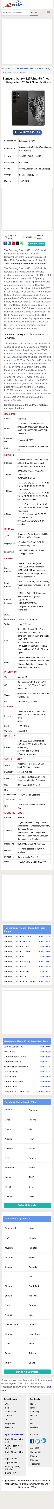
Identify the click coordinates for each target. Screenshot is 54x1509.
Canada (8, 1267)
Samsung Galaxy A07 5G (16, 946)
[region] (28, 41)
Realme (32, 1120)
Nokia (8, 1129)
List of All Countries (27, 1371)
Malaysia (33, 1296)
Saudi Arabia (35, 1286)
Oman (32, 1228)
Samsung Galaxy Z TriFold (16, 951)
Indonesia (10, 1257)
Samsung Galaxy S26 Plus (16, 941)
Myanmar (9, 1248)
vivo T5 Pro (9, 1051)
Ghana (32, 1363)
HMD (31, 1196)
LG (31, 1419)
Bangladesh (11, 1228)
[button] (5, 243)
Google (32, 1158)
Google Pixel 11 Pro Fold (16, 1091)
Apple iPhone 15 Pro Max (14, 1453)
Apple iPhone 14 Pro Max (14, 1440)
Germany (33, 1305)
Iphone (8, 1109)
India (31, 1276)
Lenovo (8, 1177)
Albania (32, 1324)
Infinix (32, 1148)
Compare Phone (36, 243)
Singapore (10, 1286)
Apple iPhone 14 (12, 1462)
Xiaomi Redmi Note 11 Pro (13, 1447)
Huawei (32, 1139)
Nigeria (32, 1238)
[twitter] (37, 1443)
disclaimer (35, 1464)
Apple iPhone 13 (12, 1459)
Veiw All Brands (27, 1205)
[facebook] (32, 1443)
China (8, 1343)
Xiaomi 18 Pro (10, 1086)
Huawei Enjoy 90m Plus (15, 1066)
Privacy (33, 1456)
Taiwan (32, 1353)
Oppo (7, 1120)
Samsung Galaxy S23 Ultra (12, 1467)
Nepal (32, 1257)
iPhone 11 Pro (11, 1473)
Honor (32, 1167)
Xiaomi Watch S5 (12, 1061)
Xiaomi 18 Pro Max (13, 1081)
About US (34, 1448)
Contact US (35, 1452)
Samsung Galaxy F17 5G (16, 971)
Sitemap (34, 1460)
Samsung (33, 1110)
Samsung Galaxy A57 (14, 956)
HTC (7, 1158)
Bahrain (8, 1334)
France (8, 1353)
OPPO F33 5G (10, 1076)
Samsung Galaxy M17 (14, 976)
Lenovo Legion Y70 (13, 1046)
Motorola (9, 1167)
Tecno (8, 1187)
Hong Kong (34, 1334)
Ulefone (9, 1196)
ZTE (31, 1187)
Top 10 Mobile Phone (13, 1434)
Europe (8, 1296)
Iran (31, 1315)
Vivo (31, 1129)
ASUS (31, 1177)
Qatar (7, 1305)
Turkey (8, 1363)
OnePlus (9, 1148)
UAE (7, 1238)
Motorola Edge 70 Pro (14, 1056)
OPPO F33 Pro (10, 1071)
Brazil (31, 1343)
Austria (8, 1315)
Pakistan (33, 1248)
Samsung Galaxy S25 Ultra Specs (28, 263)
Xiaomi (8, 1139)
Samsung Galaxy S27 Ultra (17, 936)
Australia (33, 1267)
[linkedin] (44, 1443)
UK (6, 1276)
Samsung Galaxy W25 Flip (16, 961)
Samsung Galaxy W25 (14, 966)
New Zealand (11, 1324)
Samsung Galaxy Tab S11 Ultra (19, 981)
